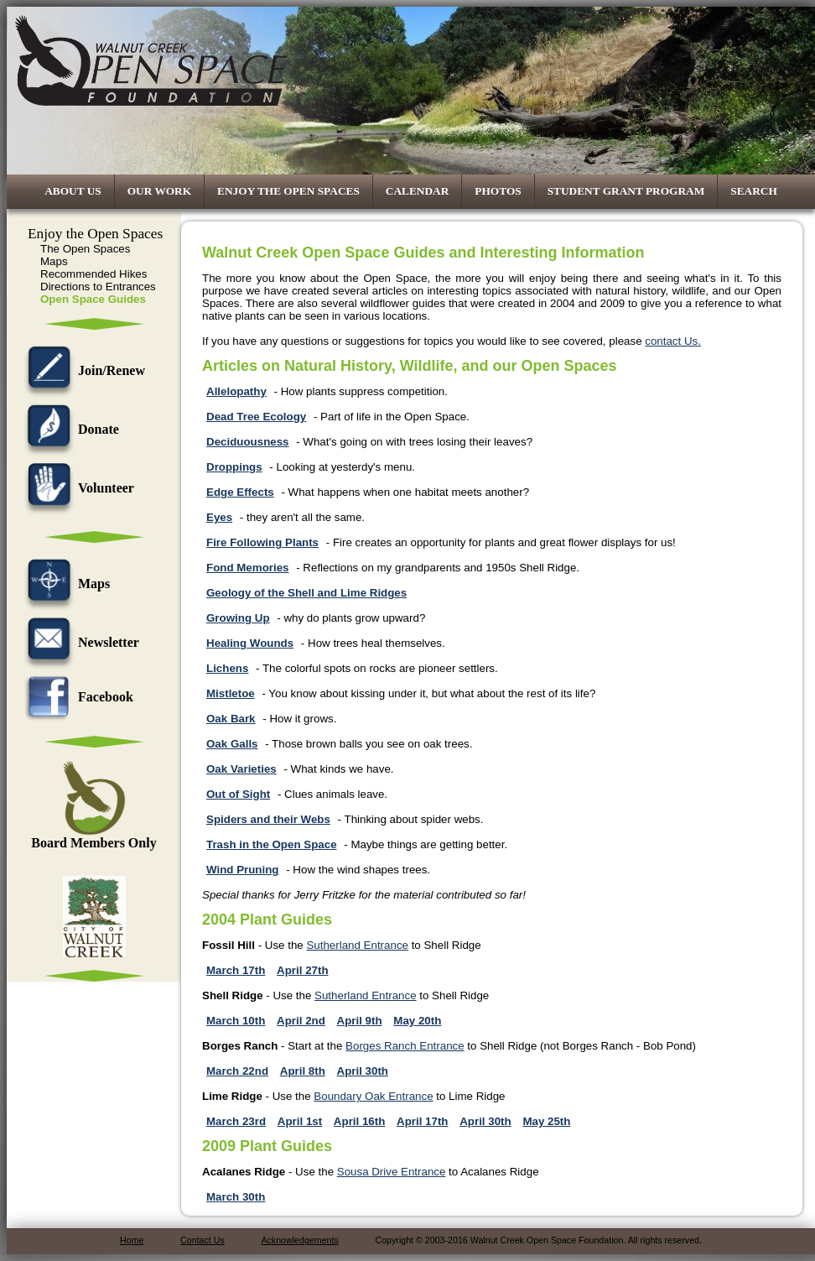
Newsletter (79, 642)
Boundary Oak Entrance (373, 1096)
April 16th (359, 1121)
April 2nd (301, 1020)
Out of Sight (238, 794)
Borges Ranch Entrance (405, 1046)
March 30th (235, 1197)
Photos (498, 191)
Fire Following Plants (262, 542)
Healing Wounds (249, 643)
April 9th (359, 1020)
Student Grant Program (626, 191)
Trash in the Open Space (271, 844)
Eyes (219, 517)
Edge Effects (240, 492)
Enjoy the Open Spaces (288, 191)
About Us (72, 191)
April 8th (302, 1071)
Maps (54, 261)
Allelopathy (236, 391)
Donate (69, 429)
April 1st (300, 1121)
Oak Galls (232, 743)
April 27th (302, 970)
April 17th (422, 1121)
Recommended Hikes (93, 274)
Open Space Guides (93, 299)
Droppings (234, 467)
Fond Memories (247, 567)
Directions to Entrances (98, 286)
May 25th (546, 1121)
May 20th (417, 1020)
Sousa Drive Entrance (391, 1171)
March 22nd (237, 1071)
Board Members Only (93, 837)
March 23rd (236, 1121)
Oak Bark (231, 718)
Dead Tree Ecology (256, 416)
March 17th (235, 970)
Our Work (159, 191)
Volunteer (76, 488)
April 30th (362, 1071)
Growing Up (238, 618)
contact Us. (673, 341)
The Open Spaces (85, 248)
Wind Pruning (242, 869)
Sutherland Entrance (357, 945)
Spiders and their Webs (268, 819)
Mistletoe (230, 693)
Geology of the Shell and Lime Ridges (306, 592)
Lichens (227, 668)
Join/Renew (82, 370)
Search (753, 191)
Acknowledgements (299, 1240)
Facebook (76, 697)
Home (131, 1240)
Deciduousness (247, 441)
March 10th (235, 1020)
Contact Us (202, 1240)
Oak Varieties (241, 769)
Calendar (417, 191)
